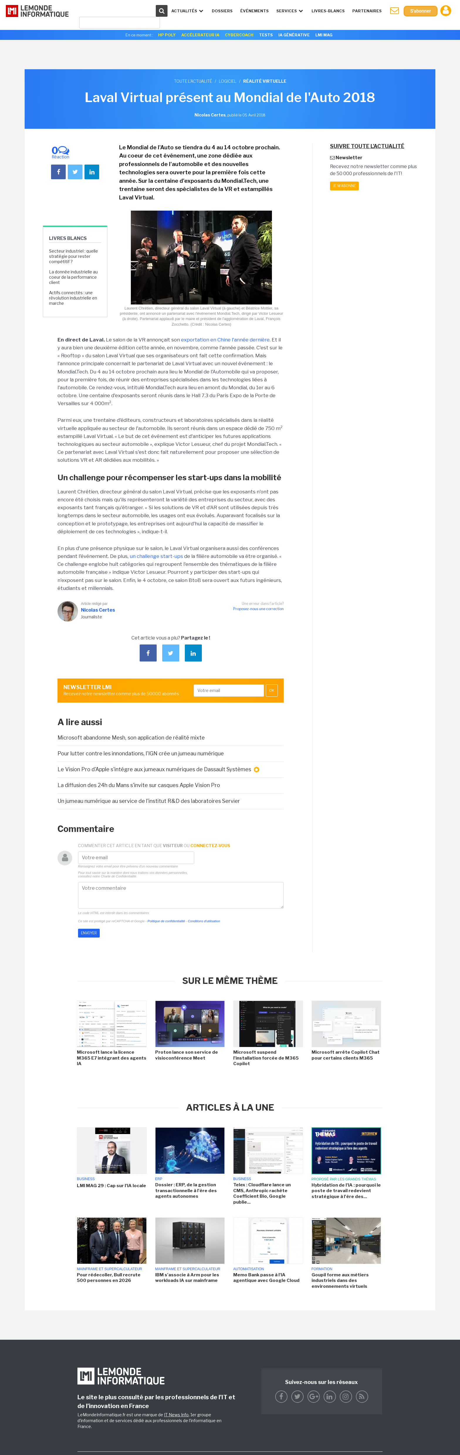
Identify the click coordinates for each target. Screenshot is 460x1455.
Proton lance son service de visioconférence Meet (186, 1055)
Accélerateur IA (200, 35)
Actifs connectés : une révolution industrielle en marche (73, 298)
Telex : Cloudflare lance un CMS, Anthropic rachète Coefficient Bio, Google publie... (262, 1193)
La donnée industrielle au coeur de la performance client (73, 277)
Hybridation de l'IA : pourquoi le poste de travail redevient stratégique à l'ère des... (346, 1190)
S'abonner (420, 11)
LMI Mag (323, 35)
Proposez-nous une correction (258, 609)
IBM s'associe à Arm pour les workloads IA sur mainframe (187, 1277)
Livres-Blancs (328, 11)
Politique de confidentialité (166, 921)
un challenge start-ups (156, 556)
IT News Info (176, 1414)
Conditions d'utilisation (204, 921)
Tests (266, 35)
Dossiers (222, 11)
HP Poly (167, 35)
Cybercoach (239, 35)
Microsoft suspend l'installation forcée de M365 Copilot (266, 1058)
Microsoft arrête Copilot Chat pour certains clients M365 (346, 1055)
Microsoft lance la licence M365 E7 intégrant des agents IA (111, 1058)
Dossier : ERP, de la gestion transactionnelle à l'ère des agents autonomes (186, 1190)
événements (254, 11)
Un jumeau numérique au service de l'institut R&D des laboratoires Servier (149, 801)
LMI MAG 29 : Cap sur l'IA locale (111, 1185)
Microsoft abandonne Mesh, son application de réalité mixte (131, 738)
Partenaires (367, 11)
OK (271, 690)
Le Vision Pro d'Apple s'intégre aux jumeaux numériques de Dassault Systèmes (158, 769)
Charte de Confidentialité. (119, 876)
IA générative (294, 35)
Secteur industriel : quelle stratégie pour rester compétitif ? (73, 256)
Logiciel (227, 81)
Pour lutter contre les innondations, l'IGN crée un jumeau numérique (141, 753)
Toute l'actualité (193, 81)
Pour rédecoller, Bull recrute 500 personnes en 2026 (109, 1277)
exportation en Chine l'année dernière (225, 340)
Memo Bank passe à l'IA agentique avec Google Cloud (266, 1277)
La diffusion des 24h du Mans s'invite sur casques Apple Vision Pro (139, 785)
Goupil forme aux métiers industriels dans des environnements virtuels (340, 1280)
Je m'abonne (344, 186)
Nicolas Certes (98, 610)
